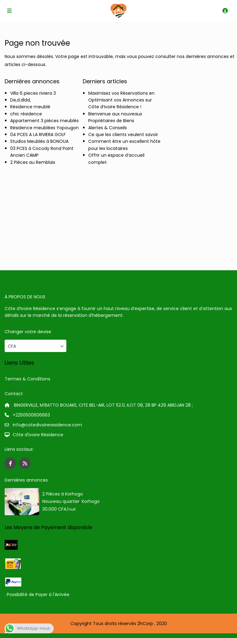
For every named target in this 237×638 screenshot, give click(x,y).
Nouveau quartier (61, 501)
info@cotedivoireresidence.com (47, 425)
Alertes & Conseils (107, 128)
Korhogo (91, 501)
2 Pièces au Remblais (32, 162)
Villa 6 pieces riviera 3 (33, 93)
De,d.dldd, (20, 100)
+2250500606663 (31, 415)
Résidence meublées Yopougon (44, 128)
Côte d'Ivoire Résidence (38, 435)
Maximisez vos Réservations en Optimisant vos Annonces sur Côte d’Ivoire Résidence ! (121, 100)
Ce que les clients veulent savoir (123, 134)
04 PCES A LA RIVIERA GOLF (38, 134)
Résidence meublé (30, 107)
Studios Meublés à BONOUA (39, 141)
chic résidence (26, 114)
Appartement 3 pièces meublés (44, 121)
